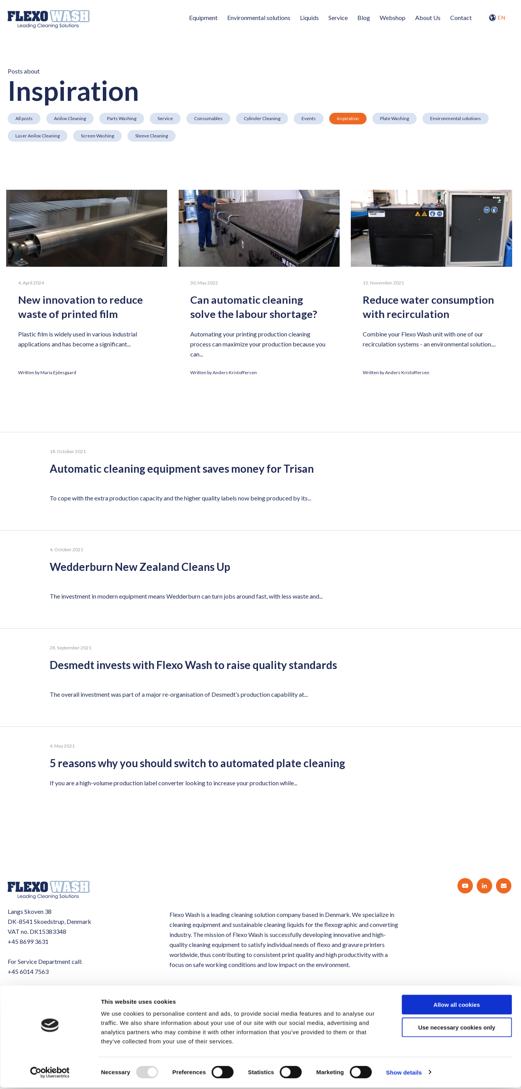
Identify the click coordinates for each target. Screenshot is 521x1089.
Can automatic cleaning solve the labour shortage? (256, 307)
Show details (404, 1074)
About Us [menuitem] (428, 17)
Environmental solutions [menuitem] (258, 17)
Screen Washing (97, 136)
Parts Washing (121, 118)
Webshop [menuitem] (392, 17)
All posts (24, 118)
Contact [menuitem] (461, 17)
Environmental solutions (455, 118)
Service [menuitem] (338, 17)
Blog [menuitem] (363, 17)
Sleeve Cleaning (151, 136)
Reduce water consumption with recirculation (432, 307)
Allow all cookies (457, 1006)
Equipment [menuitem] (203, 17)
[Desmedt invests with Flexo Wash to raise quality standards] (260, 678)
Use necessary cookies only (456, 1028)
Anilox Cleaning (70, 118)
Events (309, 118)
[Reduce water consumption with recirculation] (433, 228)
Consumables (208, 118)
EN (497, 18)
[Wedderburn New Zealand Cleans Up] (260, 579)
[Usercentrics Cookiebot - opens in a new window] (50, 1074)
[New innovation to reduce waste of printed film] (86, 228)
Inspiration (348, 118)
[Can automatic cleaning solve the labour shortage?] (259, 228)
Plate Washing (394, 118)
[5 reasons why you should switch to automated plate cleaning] (260, 770)
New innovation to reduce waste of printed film (81, 307)
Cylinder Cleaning (262, 118)
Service (165, 118)
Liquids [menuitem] (309, 17)
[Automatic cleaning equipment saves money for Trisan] (260, 481)
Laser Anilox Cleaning (37, 136)
